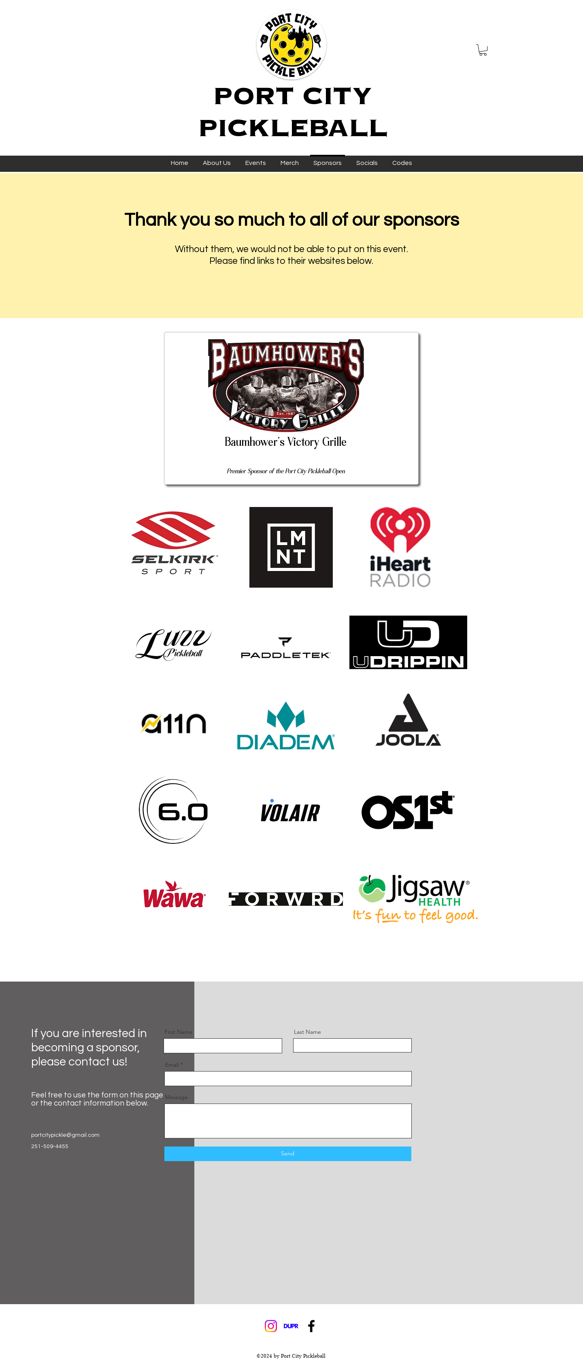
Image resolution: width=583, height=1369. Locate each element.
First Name (178, 1032)
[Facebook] (311, 1326)
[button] (483, 50)
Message (176, 1097)
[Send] (287, 1154)
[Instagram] (271, 1326)
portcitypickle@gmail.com (65, 1135)
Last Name (307, 1032)
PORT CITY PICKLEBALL (293, 111)
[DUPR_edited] (291, 1326)
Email (172, 1064)
